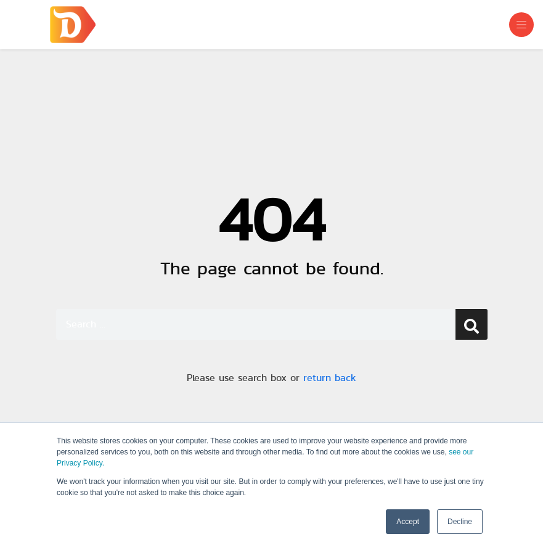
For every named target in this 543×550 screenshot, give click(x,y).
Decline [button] (459, 521)
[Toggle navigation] (521, 24)
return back (329, 378)
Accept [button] (407, 521)
